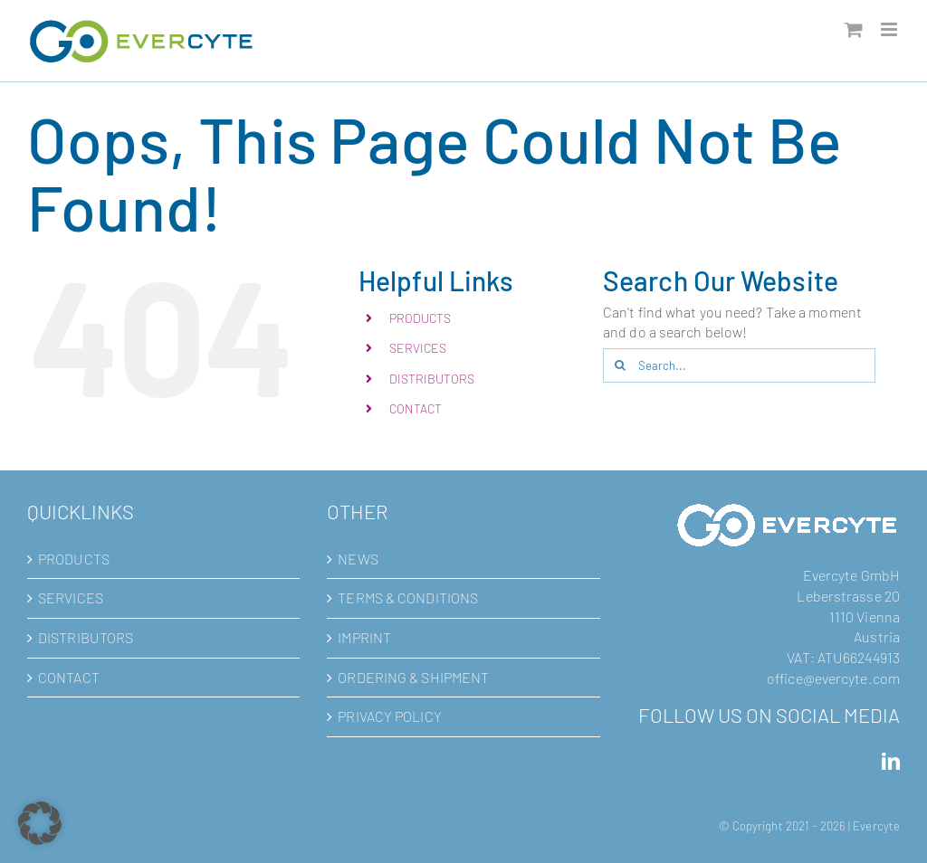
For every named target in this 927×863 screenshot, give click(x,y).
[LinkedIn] (891, 762)
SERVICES (418, 348)
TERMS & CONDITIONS (408, 597)
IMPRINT (364, 637)
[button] (40, 823)
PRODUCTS (420, 318)
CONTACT (416, 408)
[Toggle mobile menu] (890, 29)
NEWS (357, 558)
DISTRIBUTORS (431, 378)
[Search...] (739, 365)
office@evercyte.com (833, 678)
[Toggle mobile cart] (854, 29)
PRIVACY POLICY (389, 716)
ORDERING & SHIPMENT (413, 677)
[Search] (620, 365)
